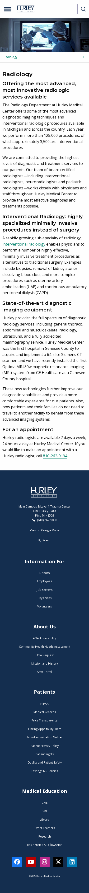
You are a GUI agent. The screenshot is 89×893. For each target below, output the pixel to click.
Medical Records (44, 712)
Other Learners (44, 828)
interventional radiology (23, 244)
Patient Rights (45, 754)
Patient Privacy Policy (45, 746)
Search (45, 540)
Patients (44, 692)
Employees (44, 581)
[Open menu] (7, 9)
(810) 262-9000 (44, 520)
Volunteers (44, 606)
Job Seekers (44, 590)
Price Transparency (44, 720)
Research (44, 836)
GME (44, 811)
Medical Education (44, 791)
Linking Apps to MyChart (44, 729)
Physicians (45, 598)
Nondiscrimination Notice (44, 737)
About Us (44, 626)
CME (44, 803)
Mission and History (44, 663)
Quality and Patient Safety (45, 762)
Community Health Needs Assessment (44, 647)
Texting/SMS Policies (44, 771)
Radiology (10, 57)
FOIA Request (45, 655)
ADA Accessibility (44, 638)
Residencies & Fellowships (44, 845)
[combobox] (83, 9)
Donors (44, 573)
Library (44, 820)
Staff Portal (44, 672)
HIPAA (44, 704)
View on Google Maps (44, 530)
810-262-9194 (55, 456)
